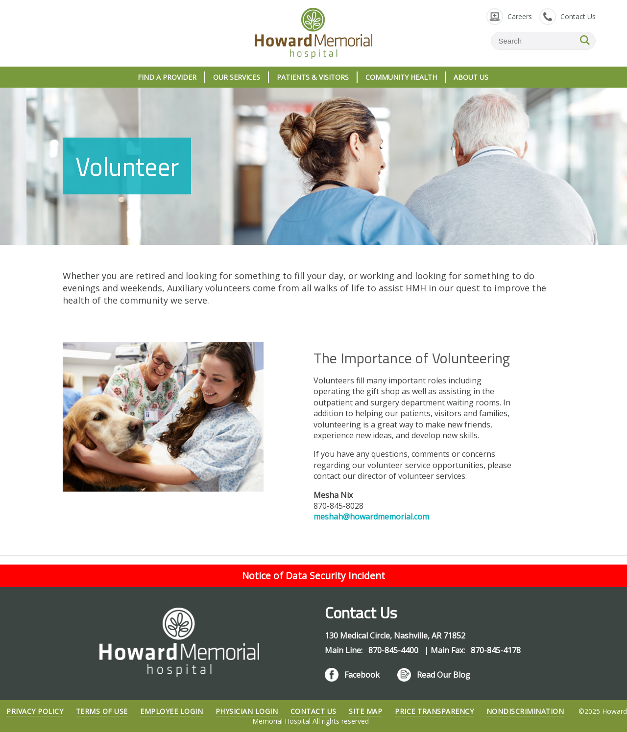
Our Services (236, 77)
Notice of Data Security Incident (313, 575)
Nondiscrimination (525, 711)
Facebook (362, 674)
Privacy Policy (34, 711)
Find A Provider (167, 77)
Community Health (401, 77)
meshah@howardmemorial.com (371, 516)
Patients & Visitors (313, 77)
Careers (519, 16)
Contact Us (578, 16)
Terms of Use (102, 711)
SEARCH (585, 40)
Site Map (365, 711)
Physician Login (247, 711)
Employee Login (171, 711)
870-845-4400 (394, 650)
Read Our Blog (443, 674)
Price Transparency (434, 711)
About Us (471, 77)
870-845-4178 (496, 650)
